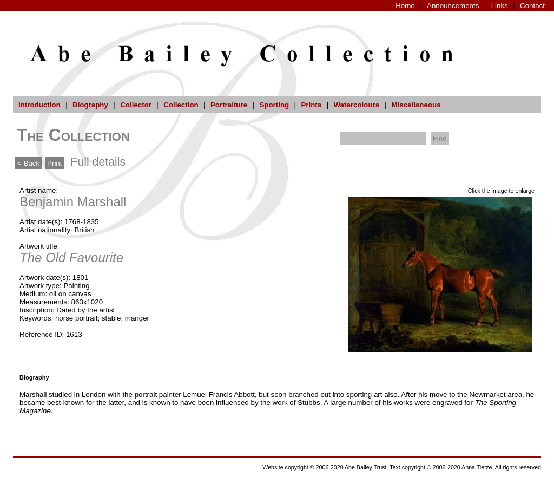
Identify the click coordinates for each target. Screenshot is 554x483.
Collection (180, 105)
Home (405, 6)
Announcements (453, 6)
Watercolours (357, 105)
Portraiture (228, 105)
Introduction (39, 105)
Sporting (274, 105)
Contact (532, 6)
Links (499, 6)
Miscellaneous (415, 105)
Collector (135, 105)
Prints (311, 105)
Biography (90, 105)
